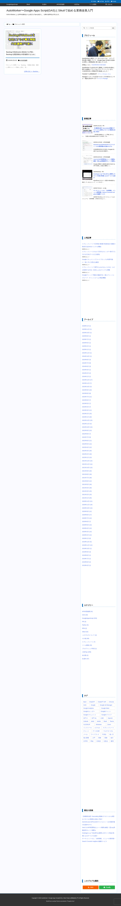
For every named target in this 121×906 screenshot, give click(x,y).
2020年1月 (86, 538)
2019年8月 (86, 555)
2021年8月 (87, 474)
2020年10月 (87, 508)
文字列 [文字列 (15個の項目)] (85, 741)
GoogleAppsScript (89, 618)
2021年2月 (87, 494)
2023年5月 (86, 403)
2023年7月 (87, 396)
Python (85, 625)
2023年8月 (86, 393)
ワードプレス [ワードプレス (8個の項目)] (95, 734)
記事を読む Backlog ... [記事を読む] (31, 71)
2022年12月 (87, 420)
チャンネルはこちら (104, 74)
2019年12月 (87, 542)
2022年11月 (87, 423)
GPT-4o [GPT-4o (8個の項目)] (94, 718)
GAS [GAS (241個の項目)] (84, 705)
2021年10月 (87, 467)
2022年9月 (87, 430)
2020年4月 (87, 528)
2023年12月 (87, 380)
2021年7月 (87, 477)
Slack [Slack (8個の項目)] (105, 721)
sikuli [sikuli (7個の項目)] (92, 721)
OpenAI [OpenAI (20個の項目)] (110, 718)
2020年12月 (87, 501)
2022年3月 (87, 450)
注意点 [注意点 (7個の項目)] (106, 741)
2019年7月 (86, 558)
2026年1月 (86, 326)
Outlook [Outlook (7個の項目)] (85, 721)
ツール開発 (87, 645)
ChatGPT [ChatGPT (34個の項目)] (92, 702)
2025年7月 (86, 339)
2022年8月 (86, 434)
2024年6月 (86, 366)
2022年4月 (87, 447)
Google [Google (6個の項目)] (93, 705)
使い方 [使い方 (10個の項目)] (111, 734)
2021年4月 (87, 488)
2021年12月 (87, 461)
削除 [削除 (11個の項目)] (99, 738)
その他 (85, 638)
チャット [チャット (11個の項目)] (86, 731)
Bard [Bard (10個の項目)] (84, 702)
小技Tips (86, 652)
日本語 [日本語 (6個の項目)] (99, 741)
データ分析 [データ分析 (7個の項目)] (96, 731)
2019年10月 (87, 548)
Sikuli (85, 632)
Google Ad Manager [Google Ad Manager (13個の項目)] (106, 705)
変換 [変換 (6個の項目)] (106, 738)
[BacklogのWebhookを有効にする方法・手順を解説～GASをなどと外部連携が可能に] (22, 39)
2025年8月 (86, 336)
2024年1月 (86, 376)
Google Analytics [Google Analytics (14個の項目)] (88, 708)
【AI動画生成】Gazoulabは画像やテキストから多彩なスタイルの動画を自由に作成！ (104, 129)
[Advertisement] (98, 98)
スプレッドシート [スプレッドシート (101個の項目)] (108, 727)
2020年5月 (87, 525)
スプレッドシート (88, 642)
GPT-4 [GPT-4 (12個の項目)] (85, 718)
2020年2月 (87, 535)
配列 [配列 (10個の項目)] (112, 741)
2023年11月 (87, 383)
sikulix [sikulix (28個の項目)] (99, 721)
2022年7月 (86, 437)
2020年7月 (87, 518)
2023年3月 (87, 410)
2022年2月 (87, 454)
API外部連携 (23, 60)
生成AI (85, 658)
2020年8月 (87, 515)
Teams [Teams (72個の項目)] (112, 721)
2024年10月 (87, 356)
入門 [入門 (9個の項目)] (93, 738)
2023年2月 (87, 413)
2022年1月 (87, 457)
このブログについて (89, 635)
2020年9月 (87, 511)
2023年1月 (87, 417)
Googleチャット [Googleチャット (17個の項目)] (106, 711)
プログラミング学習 (89, 648)
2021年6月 (87, 481)
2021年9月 (87, 471)
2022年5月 (87, 444)
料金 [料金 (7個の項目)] (92, 741)
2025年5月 (86, 343)
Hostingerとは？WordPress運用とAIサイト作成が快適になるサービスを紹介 (104, 175)
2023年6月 (86, 400)
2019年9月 (86, 552)
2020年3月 (87, 531)
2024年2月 (86, 373)
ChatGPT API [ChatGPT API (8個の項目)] (102, 702)
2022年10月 (87, 427)
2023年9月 (87, 390)
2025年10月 (87, 332)
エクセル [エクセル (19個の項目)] (97, 727)
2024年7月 (86, 363)
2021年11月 (87, 464)
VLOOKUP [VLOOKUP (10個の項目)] (86, 724)
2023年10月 (87, 386)
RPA (84, 628)
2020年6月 (86, 521)
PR (84, 621)
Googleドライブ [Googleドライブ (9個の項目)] (106, 715)
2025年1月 (86, 349)
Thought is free (70, 901)
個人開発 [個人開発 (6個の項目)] (86, 738)
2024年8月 (86, 359)
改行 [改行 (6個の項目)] (112, 738)
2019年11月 (87, 545)
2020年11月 (87, 504)
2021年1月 (87, 498)
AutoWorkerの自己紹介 (99, 65)
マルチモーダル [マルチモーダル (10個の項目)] (108, 731)
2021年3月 (87, 491)
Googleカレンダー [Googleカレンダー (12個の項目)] (89, 711)
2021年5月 (87, 484)
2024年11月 (87, 353)
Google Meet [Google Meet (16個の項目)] (105, 708)
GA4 (85, 615)
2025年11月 (87, 329)
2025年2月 (86, 346)
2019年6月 (86, 562)
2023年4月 (86, 407)
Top (9, 24)
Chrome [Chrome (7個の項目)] (111, 702)
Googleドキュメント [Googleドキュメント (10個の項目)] (89, 715)
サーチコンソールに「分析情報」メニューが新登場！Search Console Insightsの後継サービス (104, 192)
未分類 (85, 655)
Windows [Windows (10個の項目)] (99, 724)
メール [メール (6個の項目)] (85, 734)
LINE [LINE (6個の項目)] (102, 718)
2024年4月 (86, 370)
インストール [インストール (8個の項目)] (87, 727)
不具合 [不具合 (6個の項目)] (104, 734)
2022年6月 (87, 440)
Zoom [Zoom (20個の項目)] (109, 724)
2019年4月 (86, 565)
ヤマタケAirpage (102, 78)
